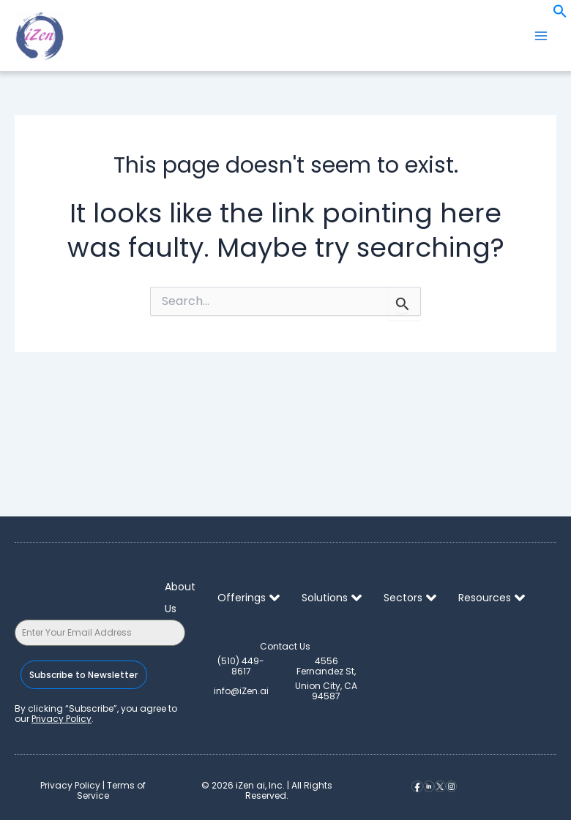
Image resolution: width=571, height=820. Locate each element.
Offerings (248, 598)
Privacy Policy (61, 718)
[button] (560, 14)
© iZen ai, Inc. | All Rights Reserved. (266, 790)
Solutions (332, 598)
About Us (180, 597)
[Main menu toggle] (541, 35)
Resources (491, 598)
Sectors (410, 598)
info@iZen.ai (241, 691)
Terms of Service (111, 790)
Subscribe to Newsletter (81, 675)
